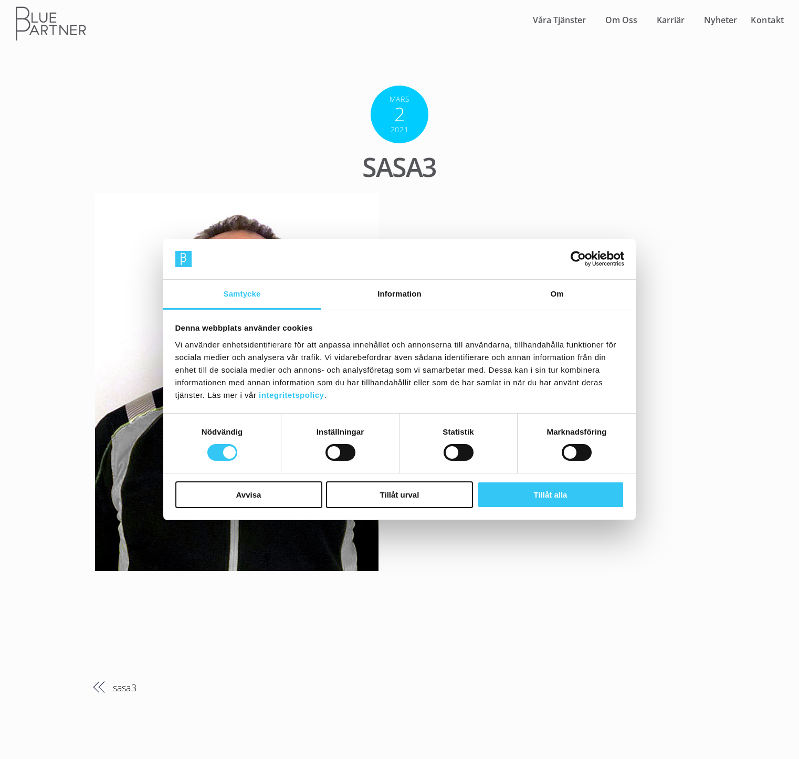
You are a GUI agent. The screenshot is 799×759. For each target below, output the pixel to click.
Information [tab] (399, 293)
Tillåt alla (550, 494)
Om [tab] (556, 293)
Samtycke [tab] (242, 293)
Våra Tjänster (559, 20)
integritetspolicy (291, 395)
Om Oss (621, 20)
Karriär (671, 20)
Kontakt (767, 20)
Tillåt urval (399, 494)
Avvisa (248, 494)
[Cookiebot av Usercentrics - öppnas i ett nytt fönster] (578, 259)
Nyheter (720, 20)
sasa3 (399, 167)
